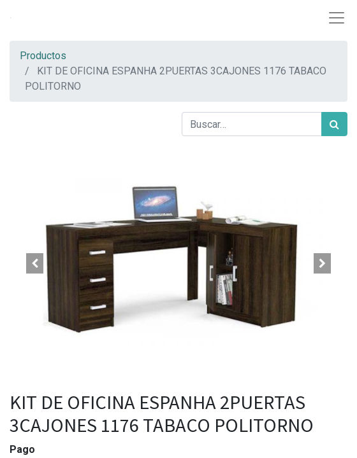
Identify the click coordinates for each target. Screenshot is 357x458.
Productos (43, 56)
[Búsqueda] (334, 124)
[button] (35, 263)
